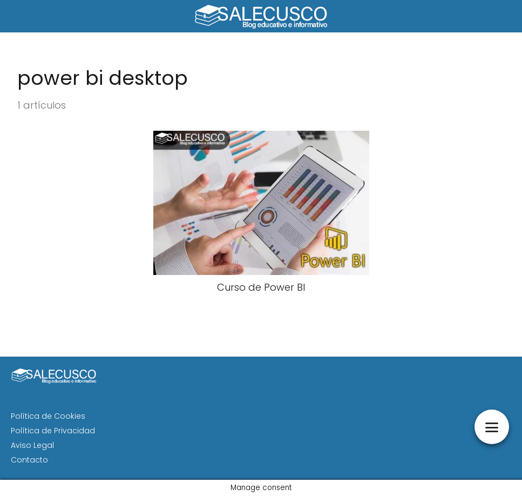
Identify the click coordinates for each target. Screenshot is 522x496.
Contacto (29, 459)
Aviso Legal (32, 445)
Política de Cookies (48, 416)
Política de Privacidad (53, 430)
